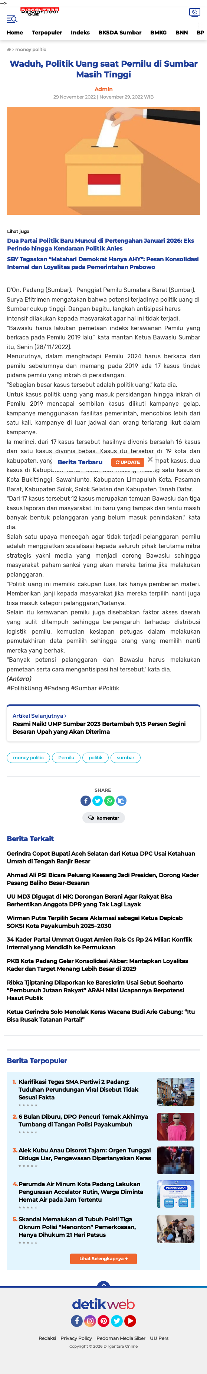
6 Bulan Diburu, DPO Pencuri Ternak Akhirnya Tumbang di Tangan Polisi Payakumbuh (83, 1120)
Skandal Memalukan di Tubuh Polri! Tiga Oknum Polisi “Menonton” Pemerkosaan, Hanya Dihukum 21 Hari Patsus (77, 1227)
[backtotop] (103, 1287)
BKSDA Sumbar (119, 32)
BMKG (158, 32)
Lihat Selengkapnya (103, 1258)
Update (128, 462)
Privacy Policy (76, 1338)
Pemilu (66, 757)
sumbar (125, 757)
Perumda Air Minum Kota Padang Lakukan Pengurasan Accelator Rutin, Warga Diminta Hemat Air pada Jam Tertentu (81, 1192)
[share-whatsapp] (109, 801)
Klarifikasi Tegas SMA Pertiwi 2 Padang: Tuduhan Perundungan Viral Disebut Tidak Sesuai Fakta (78, 1089)
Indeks (80, 32)
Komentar (103, 817)
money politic (28, 757)
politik (95, 757)
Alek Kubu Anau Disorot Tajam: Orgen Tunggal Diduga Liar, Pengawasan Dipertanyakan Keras (85, 1154)
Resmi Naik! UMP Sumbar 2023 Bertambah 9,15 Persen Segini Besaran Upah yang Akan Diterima (99, 727)
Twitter (120, 1324)
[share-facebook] (85, 801)
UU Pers (159, 1338)
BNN (181, 32)
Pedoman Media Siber (120, 1338)
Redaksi (47, 1338)
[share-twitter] (97, 801)
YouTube (135, 1324)
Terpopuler (47, 32)
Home (15, 32)
